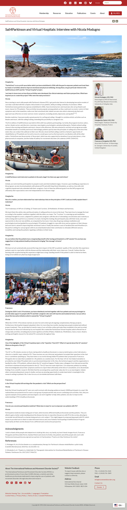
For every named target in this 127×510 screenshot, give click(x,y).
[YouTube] (80, 3)
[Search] (119, 2)
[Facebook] (65, 3)
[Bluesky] (90, 3)
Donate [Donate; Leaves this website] (97, 3)
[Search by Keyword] (110, 2)
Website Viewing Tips (12, 493)
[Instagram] (85, 3)
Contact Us (98, 483)
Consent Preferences (46, 495)
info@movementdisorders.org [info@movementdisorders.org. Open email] (105, 479)
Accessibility (26, 493)
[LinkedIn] (75, 3)
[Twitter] (70, 3)
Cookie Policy (10, 495)
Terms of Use (32, 495)
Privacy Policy (21, 495)
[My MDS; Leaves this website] (115, 13)
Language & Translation (41, 493)
